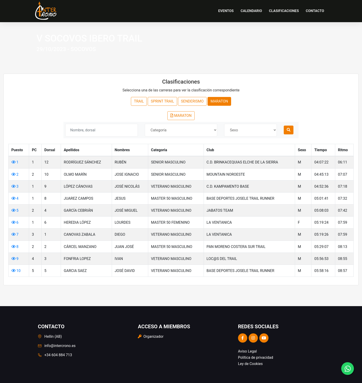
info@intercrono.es (59, 346)
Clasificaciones (284, 11)
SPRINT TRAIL (162, 101)
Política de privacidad (255, 357)
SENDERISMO (192, 101)
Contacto (315, 11)
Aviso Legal (247, 351)
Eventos (226, 11)
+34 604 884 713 (58, 355)
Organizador (150, 336)
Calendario (251, 11)
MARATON (219, 101)
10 (16, 270)
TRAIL (139, 101)
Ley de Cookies (250, 364)
